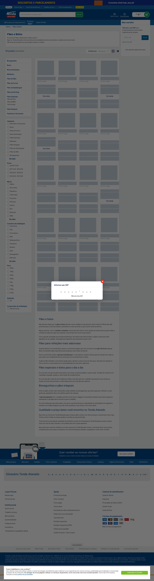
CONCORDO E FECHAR (134, 573)
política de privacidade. (25, 574)
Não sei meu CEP (77, 296)
